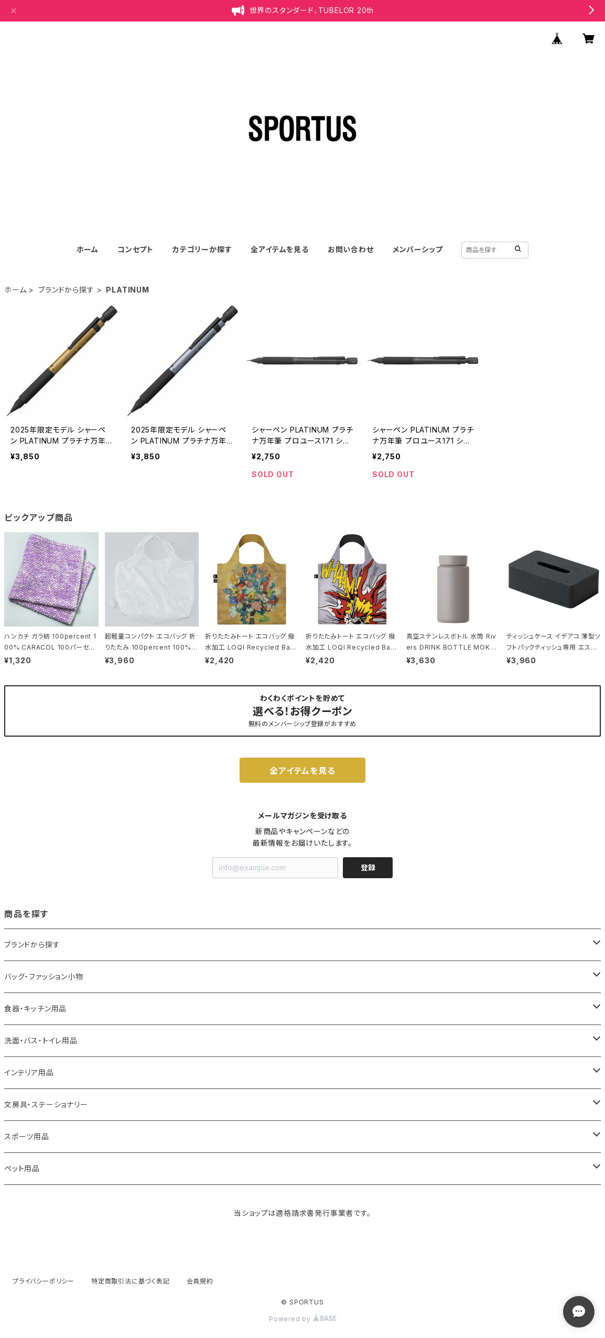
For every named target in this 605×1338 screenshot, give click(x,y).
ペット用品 (22, 1168)
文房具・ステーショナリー (46, 1104)
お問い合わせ (351, 249)
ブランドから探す (66, 289)
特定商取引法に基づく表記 (130, 1281)
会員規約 (200, 1281)
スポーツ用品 (26, 1136)
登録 (368, 867)
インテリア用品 (29, 1072)
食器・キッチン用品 (35, 1008)
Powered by (302, 1319)
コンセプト (135, 249)
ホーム (88, 249)
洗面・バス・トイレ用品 (41, 1040)
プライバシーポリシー (43, 1281)
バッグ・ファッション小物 (43, 976)
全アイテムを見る (279, 249)
